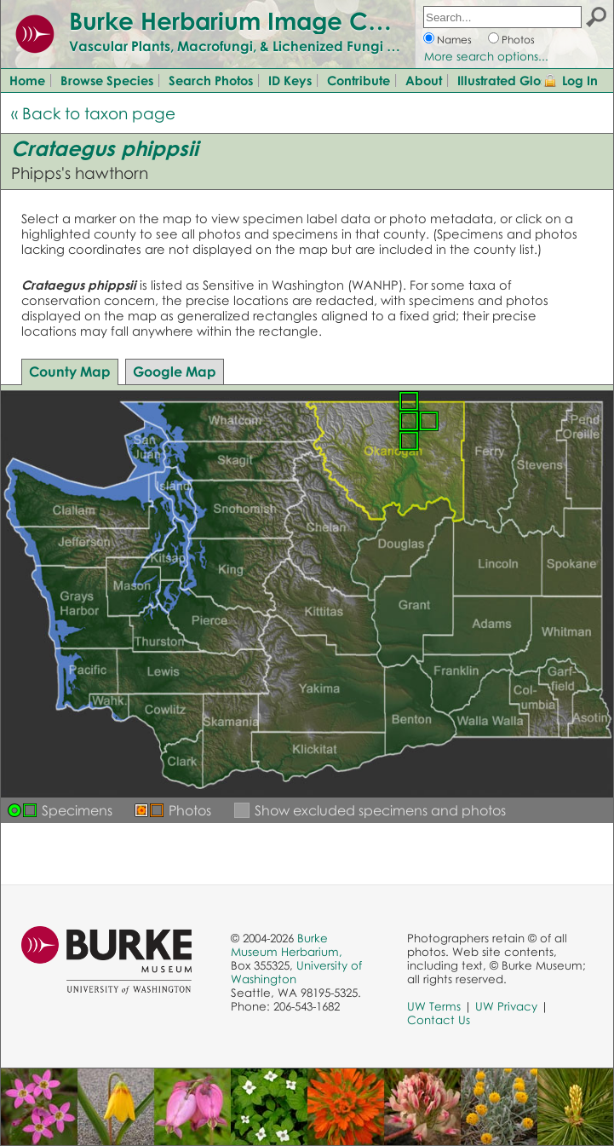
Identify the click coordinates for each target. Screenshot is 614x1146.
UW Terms (434, 1006)
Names (454, 39)
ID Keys (290, 80)
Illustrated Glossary (514, 80)
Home (27, 80)
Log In (580, 80)
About (423, 80)
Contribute (358, 80)
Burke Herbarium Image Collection (268, 20)
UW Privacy (506, 1006)
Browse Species (106, 80)
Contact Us (438, 1020)
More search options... (486, 56)
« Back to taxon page (93, 113)
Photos (518, 39)
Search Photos (211, 80)
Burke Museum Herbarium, (286, 945)
